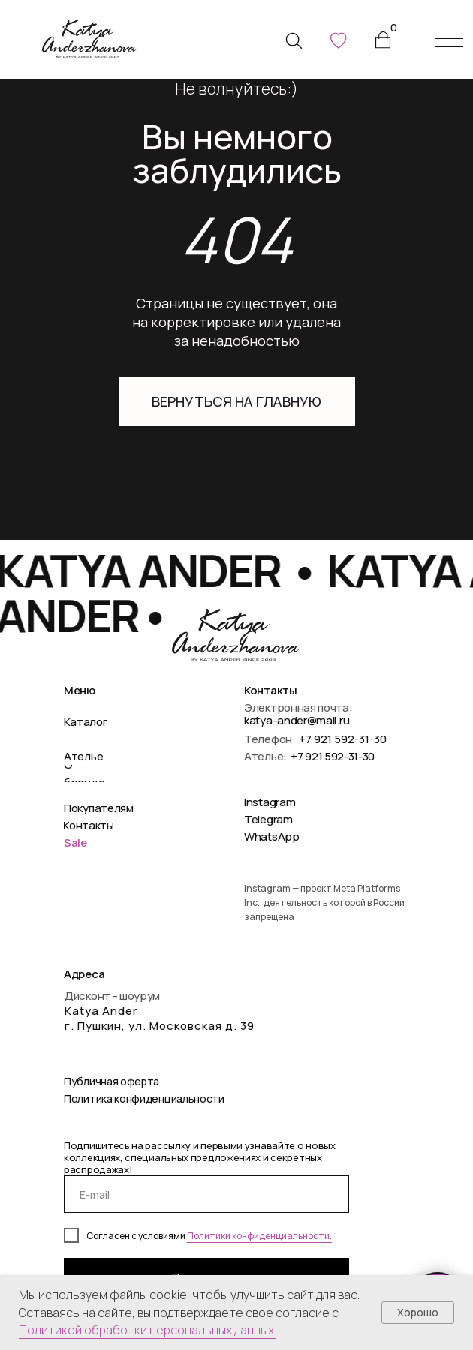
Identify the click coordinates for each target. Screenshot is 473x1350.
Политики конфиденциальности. (259, 1235)
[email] (206, 1194)
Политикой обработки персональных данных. (147, 1330)
